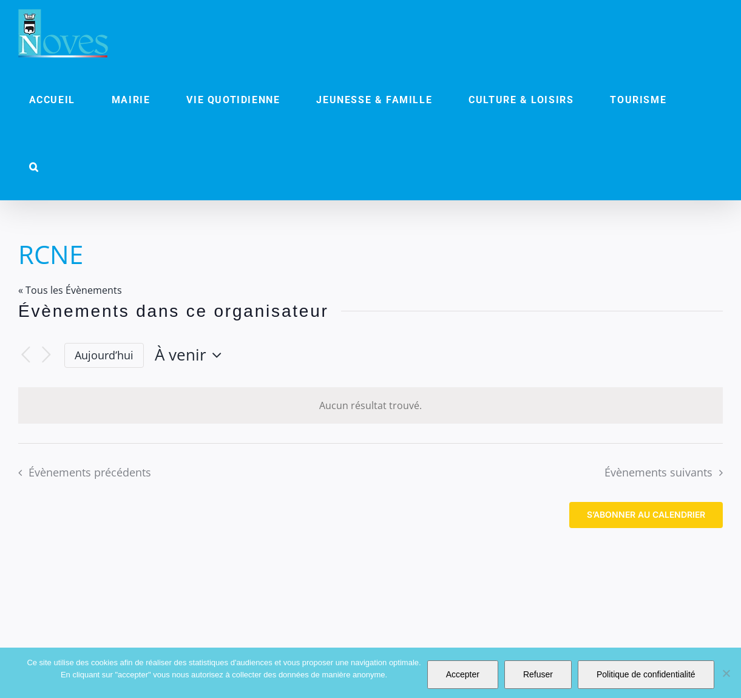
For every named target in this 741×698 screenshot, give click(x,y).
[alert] (370, 405)
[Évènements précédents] (25, 355)
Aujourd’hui (104, 355)
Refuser (538, 674)
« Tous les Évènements (70, 290)
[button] (34, 167)
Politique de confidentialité (646, 674)
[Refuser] (726, 673)
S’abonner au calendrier (646, 515)
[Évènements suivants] (46, 355)
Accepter (462, 674)
